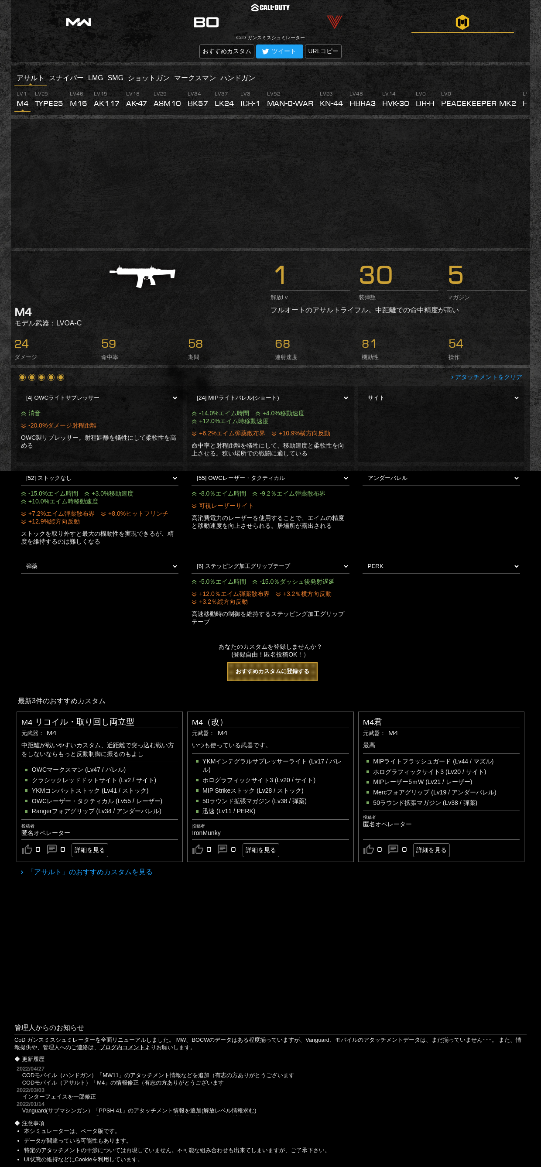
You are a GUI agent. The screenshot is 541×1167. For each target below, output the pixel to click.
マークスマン (195, 78)
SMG (115, 78)
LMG (95, 78)
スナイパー (66, 78)
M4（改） (210, 722)
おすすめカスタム (226, 51)
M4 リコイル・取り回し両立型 (77, 722)
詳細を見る (90, 849)
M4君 (372, 722)
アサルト (31, 78)
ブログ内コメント (122, 1047)
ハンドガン (237, 78)
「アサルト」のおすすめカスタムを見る (89, 872)
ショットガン (149, 78)
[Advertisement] (270, 183)
